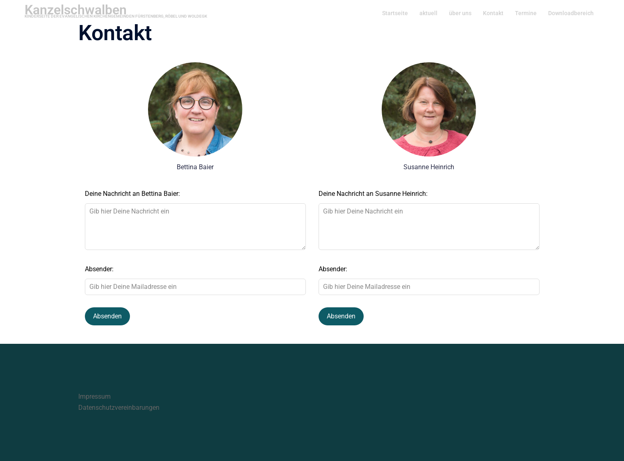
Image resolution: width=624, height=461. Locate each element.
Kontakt (493, 13)
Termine (526, 13)
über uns (460, 13)
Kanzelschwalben (76, 10)
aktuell (428, 13)
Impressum (94, 396)
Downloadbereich (571, 13)
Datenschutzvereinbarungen (118, 407)
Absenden (107, 316)
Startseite (395, 13)
